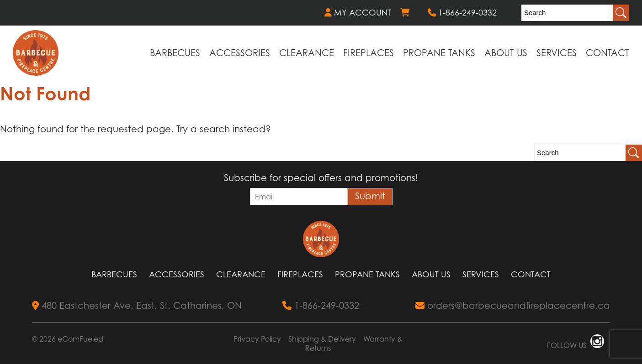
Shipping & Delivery (322, 338)
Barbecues (175, 52)
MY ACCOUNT (357, 12)
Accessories (239, 52)
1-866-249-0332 (462, 12)
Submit (370, 196)
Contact (607, 52)
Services (556, 52)
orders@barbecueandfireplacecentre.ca (512, 305)
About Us (505, 52)
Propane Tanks (439, 52)
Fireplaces (368, 52)
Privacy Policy (257, 338)
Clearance (306, 52)
